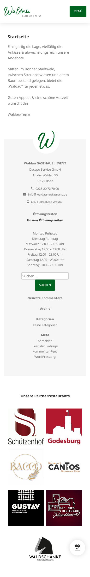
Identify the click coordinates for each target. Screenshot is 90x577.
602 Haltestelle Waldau (47, 202)
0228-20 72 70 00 (47, 188)
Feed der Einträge (45, 346)
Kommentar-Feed (45, 351)
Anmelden (45, 341)
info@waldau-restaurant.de (47, 194)
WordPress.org (45, 356)
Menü (78, 11)
